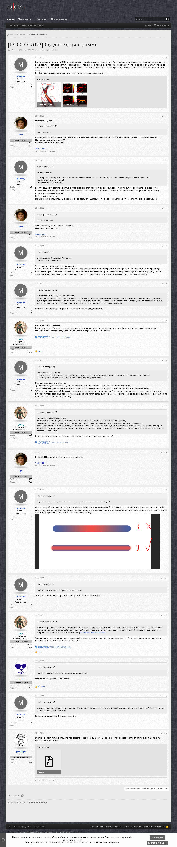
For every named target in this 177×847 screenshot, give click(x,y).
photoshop (40, 50)
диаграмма (52, 50)
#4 (166, 208)
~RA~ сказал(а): (44, 166)
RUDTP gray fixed (22, 826)
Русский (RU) (40, 826)
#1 (166, 58)
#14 (165, 661)
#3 (166, 161)
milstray (13, 50)
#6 (166, 284)
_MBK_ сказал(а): (44, 367)
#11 (165, 490)
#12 (165, 578)
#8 (166, 361)
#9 (166, 406)
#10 (165, 453)
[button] (33, 19)
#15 (165, 696)
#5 (166, 246)
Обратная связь (97, 826)
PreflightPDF (40, 149)
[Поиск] (152, 19)
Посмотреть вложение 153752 (93, 632)
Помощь (157, 826)
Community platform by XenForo (34, 832)
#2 (166, 116)
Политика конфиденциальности (138, 826)
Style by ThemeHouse (72, 832)
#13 (165, 615)
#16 (165, 733)
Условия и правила (113, 826)
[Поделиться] (162, 58)
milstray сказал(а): (45, 126)
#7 (166, 321)
